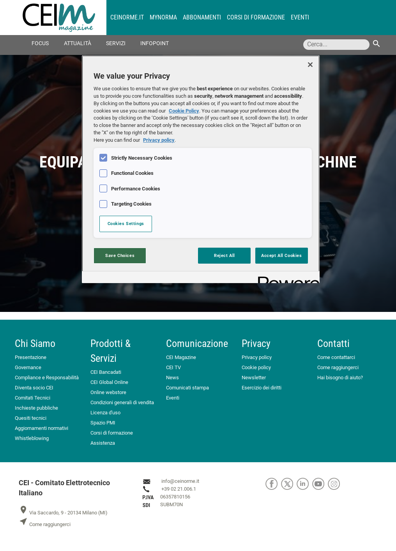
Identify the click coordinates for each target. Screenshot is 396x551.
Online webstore (108, 392)
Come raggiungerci (338, 367)
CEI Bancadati (105, 372)
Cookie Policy (184, 111)
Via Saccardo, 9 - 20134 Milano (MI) (63, 513)
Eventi (300, 17)
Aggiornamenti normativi (41, 428)
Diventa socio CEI (34, 388)
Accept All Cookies (281, 255)
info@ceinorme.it (180, 481)
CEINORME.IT (127, 17)
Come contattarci (336, 357)
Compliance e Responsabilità (47, 377)
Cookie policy (256, 367)
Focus (40, 43)
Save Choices (119, 255)
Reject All (224, 255)
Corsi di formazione (256, 17)
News (172, 377)
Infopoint (154, 43)
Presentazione (30, 357)
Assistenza (102, 443)
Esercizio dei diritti (261, 388)
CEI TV (173, 367)
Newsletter (254, 377)
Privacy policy (257, 357)
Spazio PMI (102, 423)
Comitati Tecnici (32, 398)
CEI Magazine (181, 357)
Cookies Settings (126, 223)
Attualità (77, 43)
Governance (28, 367)
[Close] (310, 64)
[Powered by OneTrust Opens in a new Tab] (286, 278)
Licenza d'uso (105, 412)
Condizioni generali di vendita (122, 402)
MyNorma (163, 17)
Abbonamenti (202, 17)
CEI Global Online (109, 382)
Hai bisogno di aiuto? (340, 377)
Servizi (116, 43)
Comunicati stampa (187, 388)
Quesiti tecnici (30, 418)
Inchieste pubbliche (36, 408)
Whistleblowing (32, 438)
